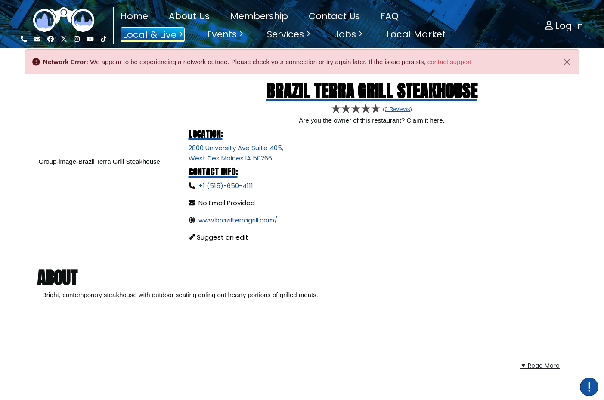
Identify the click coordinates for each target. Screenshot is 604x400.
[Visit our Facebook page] (50, 39)
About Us (189, 16)
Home (134, 16)
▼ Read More (540, 342)
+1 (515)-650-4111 (225, 185)
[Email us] (37, 39)
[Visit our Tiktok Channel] (103, 39)
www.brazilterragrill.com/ (237, 220)
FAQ (390, 16)
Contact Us (334, 16)
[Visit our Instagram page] (77, 39)
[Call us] (24, 39)
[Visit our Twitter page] (64, 39)
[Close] (567, 62)
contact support (449, 61)
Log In (564, 25)
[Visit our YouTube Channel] (90, 39)
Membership (259, 16)
